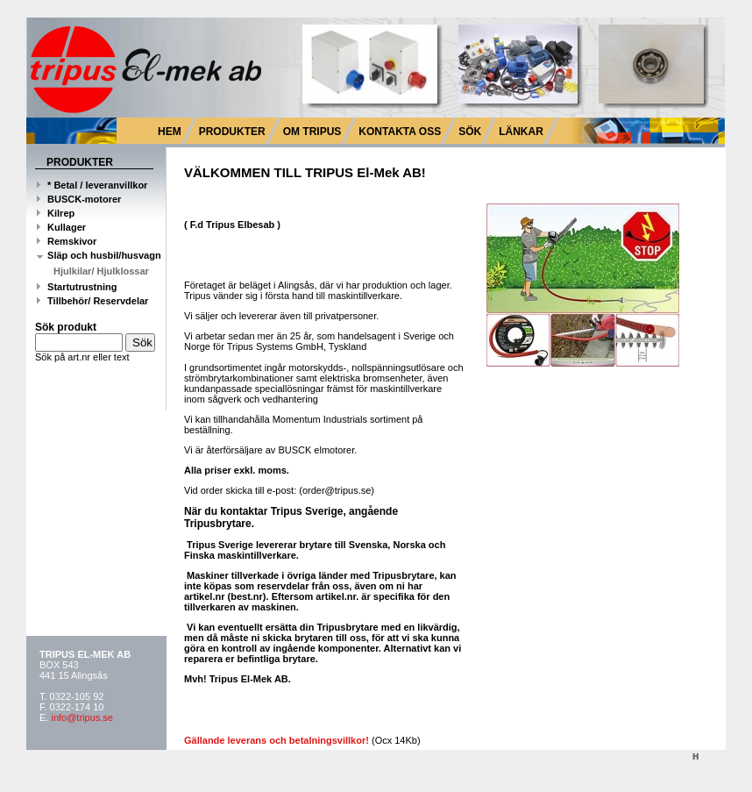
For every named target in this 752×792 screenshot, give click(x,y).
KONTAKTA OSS (399, 131)
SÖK (469, 131)
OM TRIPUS (312, 131)
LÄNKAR (521, 131)
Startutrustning (77, 287)
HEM (169, 131)
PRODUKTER (232, 131)
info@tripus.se (81, 717)
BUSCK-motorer (79, 199)
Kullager (61, 227)
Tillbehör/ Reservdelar (92, 301)
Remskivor (66, 241)
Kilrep (55, 213)
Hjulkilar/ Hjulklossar (101, 271)
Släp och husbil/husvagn (99, 255)
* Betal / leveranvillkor (92, 185)
